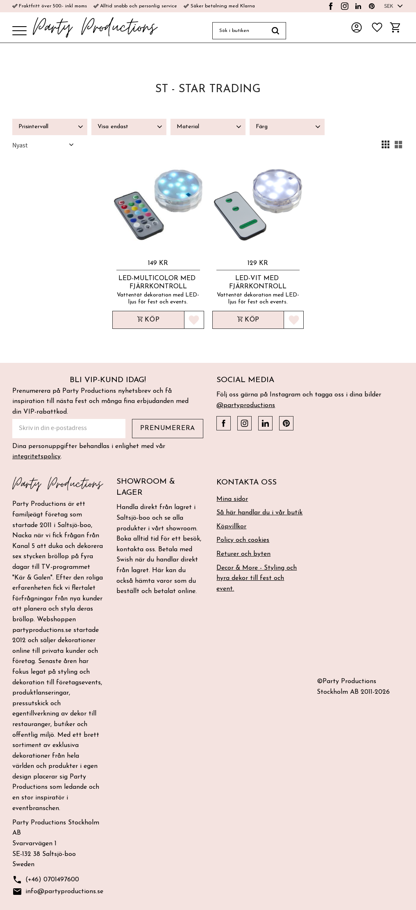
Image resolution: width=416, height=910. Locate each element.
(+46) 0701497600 (45, 880)
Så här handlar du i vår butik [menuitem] (259, 512)
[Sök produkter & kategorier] (238, 30)
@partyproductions (245, 405)
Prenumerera (167, 428)
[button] (19, 31)
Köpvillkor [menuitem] (231, 526)
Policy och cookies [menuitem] (242, 540)
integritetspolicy (36, 456)
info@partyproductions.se (57, 892)
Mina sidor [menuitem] (232, 499)
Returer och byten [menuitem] (243, 554)
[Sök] (275, 30)
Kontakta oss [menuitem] (246, 483)
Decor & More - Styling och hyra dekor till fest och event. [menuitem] (256, 578)
